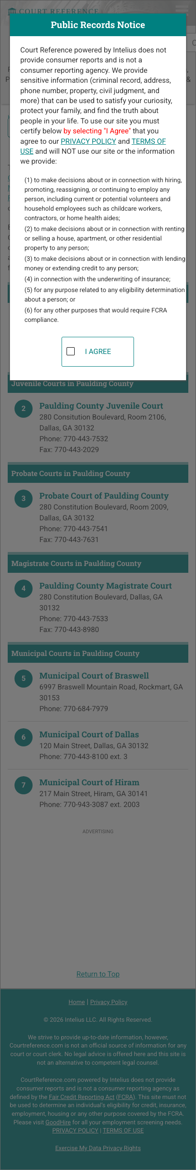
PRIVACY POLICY (88, 141)
